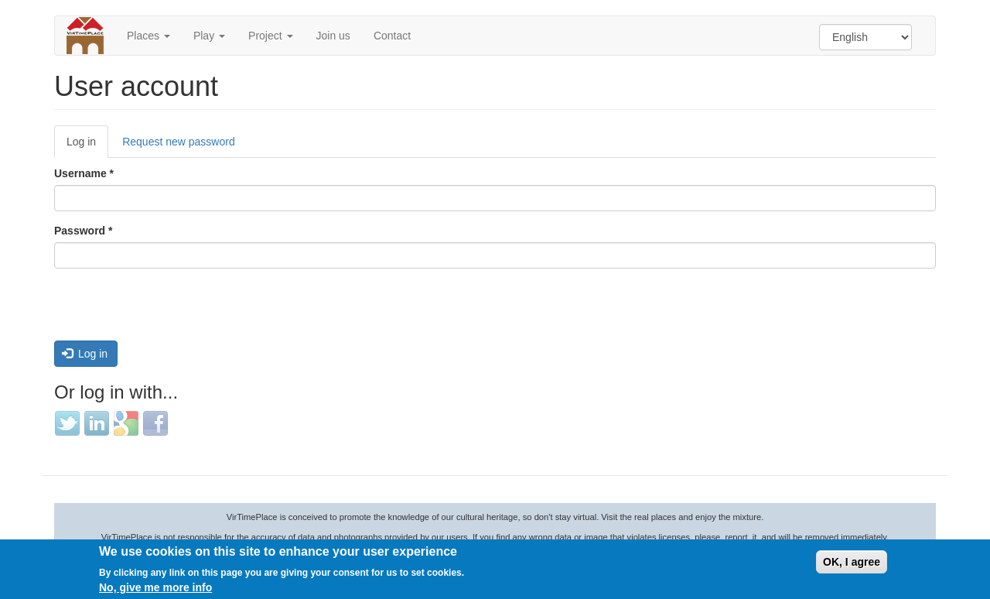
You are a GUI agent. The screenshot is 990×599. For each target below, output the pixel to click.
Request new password (178, 141)
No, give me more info (155, 587)
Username (84, 173)
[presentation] (171, 310)
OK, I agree (851, 562)
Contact (392, 35)
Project (270, 35)
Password (83, 230)
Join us (333, 35)
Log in (87, 146)
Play (209, 35)
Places (148, 35)
